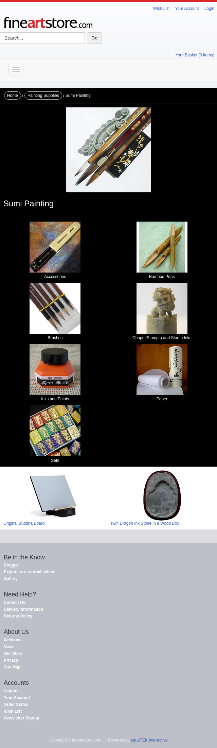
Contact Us (14, 602)
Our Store (13, 653)
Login (209, 8)
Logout (11, 691)
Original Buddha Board (23, 523)
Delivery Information (23, 609)
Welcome (12, 640)
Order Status (16, 704)
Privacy (11, 660)
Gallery (11, 578)
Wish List (161, 8)
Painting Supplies (43, 95)
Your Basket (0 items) (195, 55)
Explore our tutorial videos (29, 572)
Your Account (187, 8)
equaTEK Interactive (149, 740)
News (9, 646)
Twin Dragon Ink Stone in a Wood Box (144, 523)
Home (12, 95)
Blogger (11, 565)
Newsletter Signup (21, 718)
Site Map (12, 667)
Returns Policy (18, 616)
